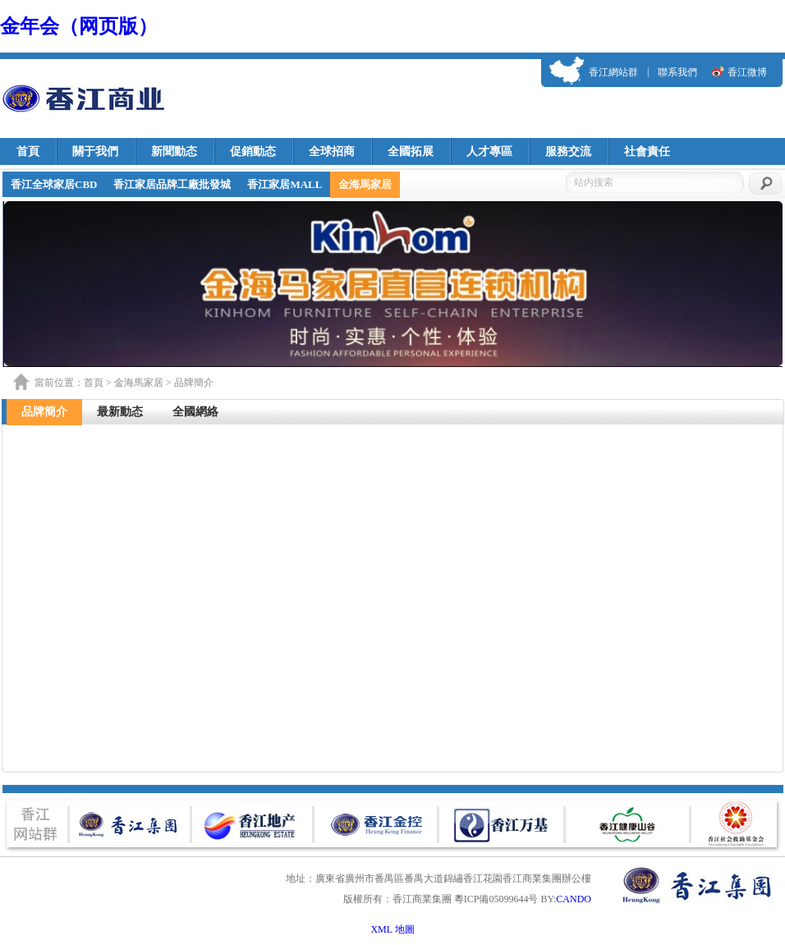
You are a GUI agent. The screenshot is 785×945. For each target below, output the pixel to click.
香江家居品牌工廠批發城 (172, 184)
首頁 (27, 151)
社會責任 (647, 151)
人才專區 (489, 151)
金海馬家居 (365, 184)
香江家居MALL (284, 184)
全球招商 (332, 151)
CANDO (573, 899)
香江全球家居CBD (54, 184)
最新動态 (120, 412)
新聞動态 (174, 151)
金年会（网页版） (79, 26)
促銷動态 (253, 151)
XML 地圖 (392, 929)
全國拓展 (411, 151)
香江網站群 (613, 72)
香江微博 (747, 72)
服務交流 (568, 151)
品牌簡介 (44, 412)
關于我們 (95, 151)
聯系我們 (677, 72)
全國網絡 (195, 412)
